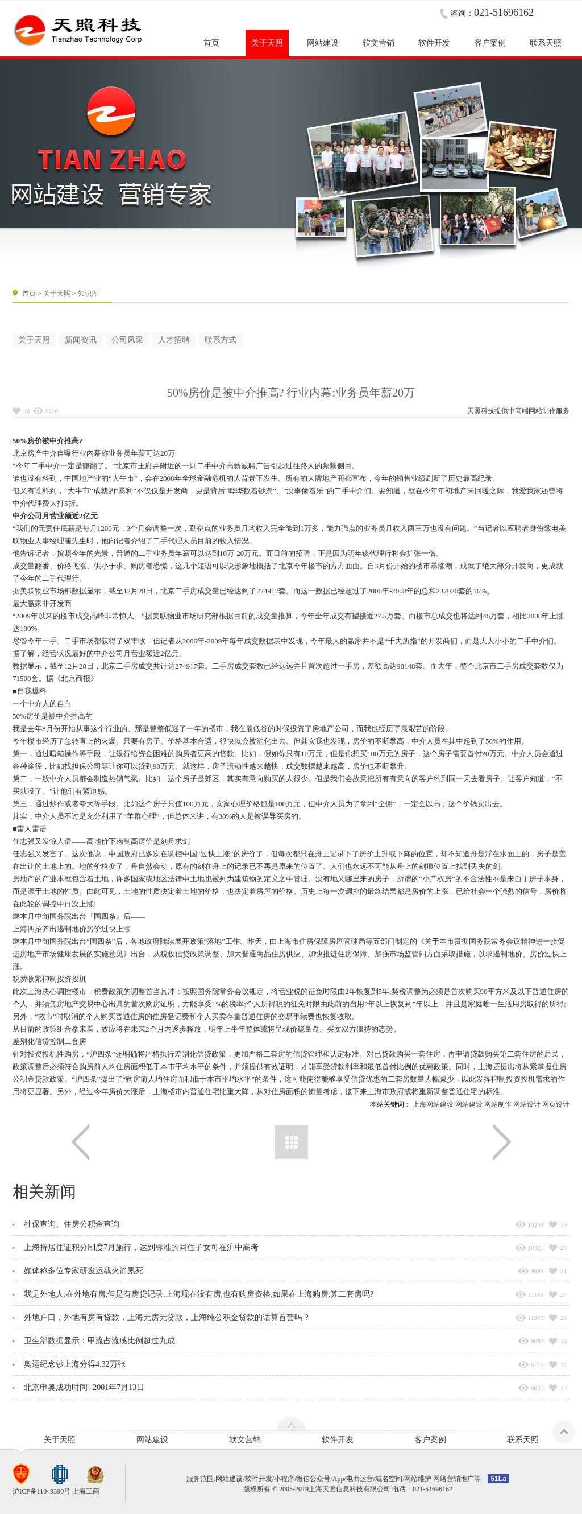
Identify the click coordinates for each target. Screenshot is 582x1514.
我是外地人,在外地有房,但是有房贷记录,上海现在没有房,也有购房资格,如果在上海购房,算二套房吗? (198, 1294)
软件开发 (338, 1439)
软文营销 (245, 1439)
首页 (29, 294)
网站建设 (469, 1104)
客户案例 (430, 1439)
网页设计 (555, 1104)
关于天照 (56, 294)
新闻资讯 (81, 340)
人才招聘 (174, 340)
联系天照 (523, 1439)
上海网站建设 (433, 1104)
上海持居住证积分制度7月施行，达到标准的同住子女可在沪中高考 (141, 1247)
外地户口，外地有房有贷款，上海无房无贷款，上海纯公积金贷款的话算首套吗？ (167, 1317)
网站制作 (542, 411)
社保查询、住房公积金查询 (71, 1224)
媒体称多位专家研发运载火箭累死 (83, 1271)
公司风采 (127, 340)
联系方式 (220, 340)
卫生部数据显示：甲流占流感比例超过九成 (99, 1340)
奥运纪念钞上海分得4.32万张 (75, 1364)
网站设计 (527, 1104)
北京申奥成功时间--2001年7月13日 (84, 1387)
